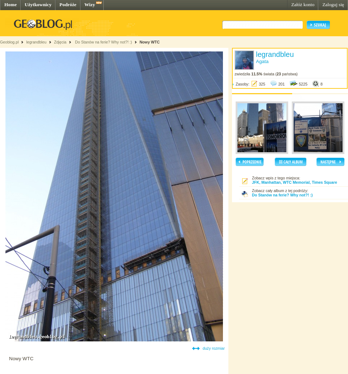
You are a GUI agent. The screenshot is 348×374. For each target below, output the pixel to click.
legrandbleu (36, 42)
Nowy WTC (150, 42)
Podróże (67, 4)
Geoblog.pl (9, 42)
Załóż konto (302, 4)
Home (10, 4)
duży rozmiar (214, 348)
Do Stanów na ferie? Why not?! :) (103, 42)
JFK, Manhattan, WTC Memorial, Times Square (294, 182)
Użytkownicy (38, 4)
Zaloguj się (333, 4)
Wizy (89, 4)
